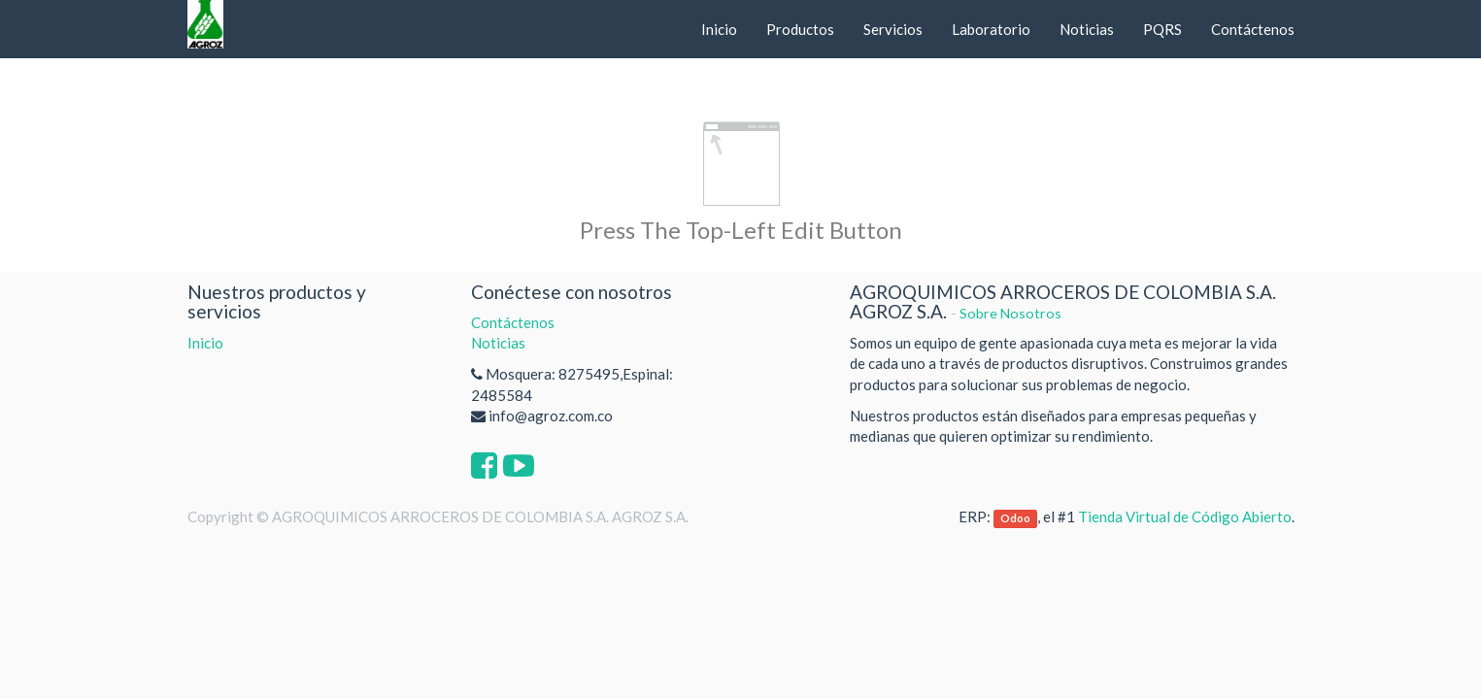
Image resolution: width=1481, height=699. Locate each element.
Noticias (498, 342)
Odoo (1015, 518)
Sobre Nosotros (1010, 313)
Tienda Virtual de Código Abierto (1185, 516)
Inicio (205, 342)
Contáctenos (513, 322)
